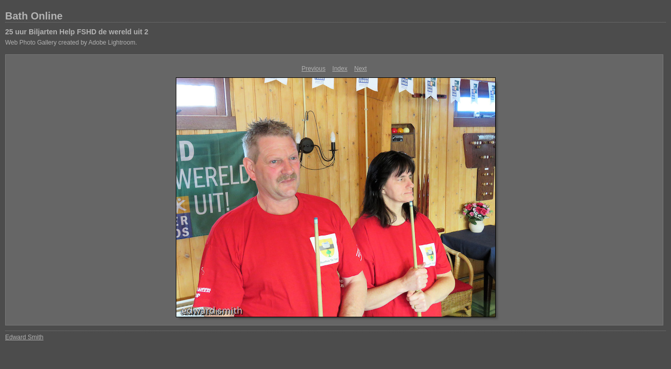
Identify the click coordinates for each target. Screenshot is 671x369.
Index (339, 68)
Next (360, 68)
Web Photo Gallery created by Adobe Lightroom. (71, 42)
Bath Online (34, 16)
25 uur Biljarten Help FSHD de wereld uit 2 (76, 32)
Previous (313, 68)
